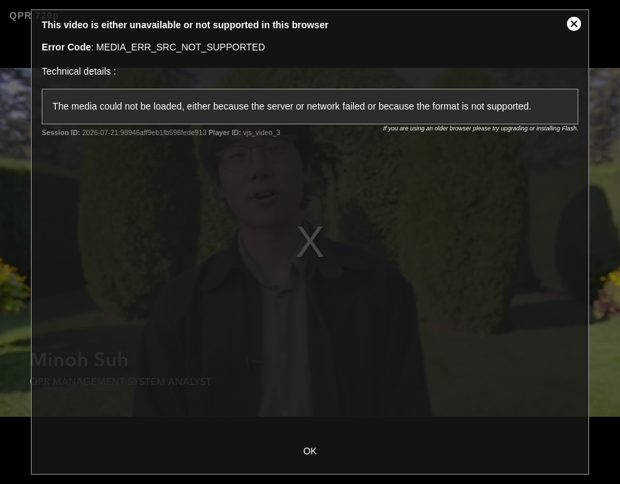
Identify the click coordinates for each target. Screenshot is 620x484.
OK (310, 451)
